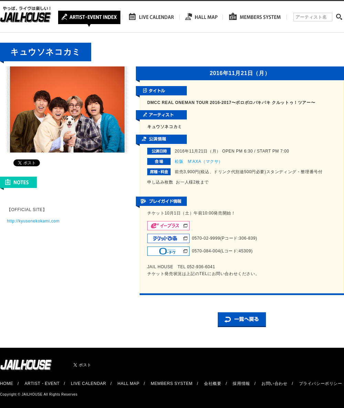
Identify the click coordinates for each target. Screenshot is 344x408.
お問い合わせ (274, 383)
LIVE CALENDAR (88, 383)
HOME (6, 383)
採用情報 (241, 383)
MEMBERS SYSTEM (172, 383)
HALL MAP (129, 383)
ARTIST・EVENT (41, 383)
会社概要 (212, 383)
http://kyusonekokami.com (33, 221)
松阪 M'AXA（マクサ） (199, 161)
